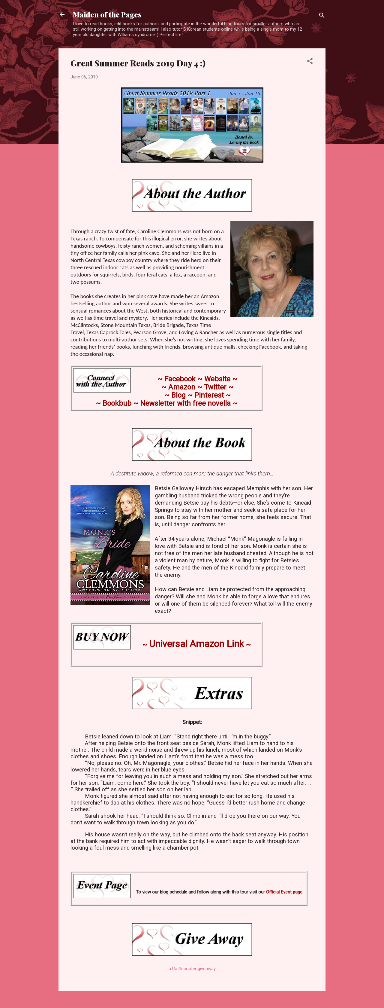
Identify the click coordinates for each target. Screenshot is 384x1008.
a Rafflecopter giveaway (192, 968)
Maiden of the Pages (107, 14)
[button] (310, 62)
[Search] (322, 16)
